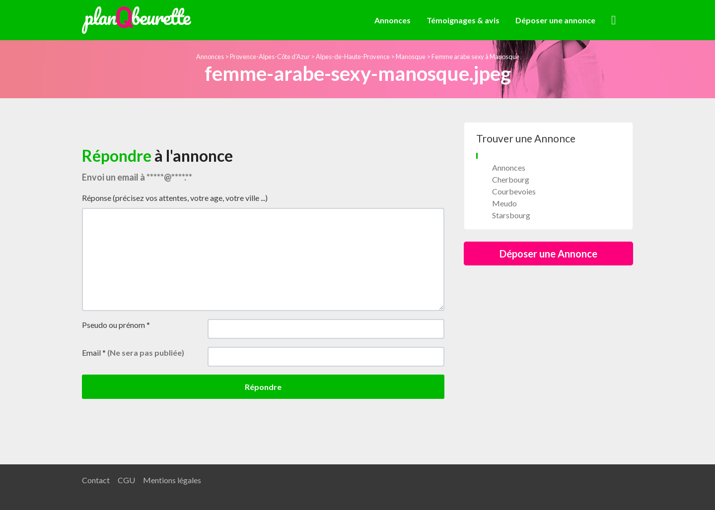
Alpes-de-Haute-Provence (353, 57)
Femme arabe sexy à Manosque (475, 57)
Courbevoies (514, 191)
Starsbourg (511, 215)
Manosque (411, 57)
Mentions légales (172, 480)
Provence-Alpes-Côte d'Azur (270, 57)
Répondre (263, 386)
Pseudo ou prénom (116, 324)
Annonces (392, 20)
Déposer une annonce (555, 20)
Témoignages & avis (463, 20)
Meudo (504, 203)
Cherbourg (510, 179)
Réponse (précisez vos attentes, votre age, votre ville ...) (175, 197)
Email (133, 352)
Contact (96, 480)
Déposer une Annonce (548, 253)
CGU (126, 480)
